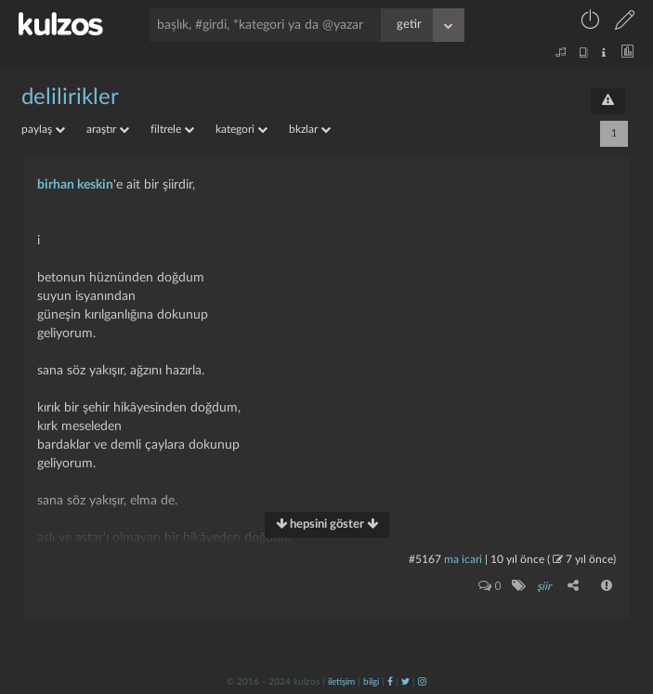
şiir (544, 586)
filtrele (172, 129)
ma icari (463, 559)
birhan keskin (75, 184)
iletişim (341, 682)
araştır (107, 129)
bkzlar (310, 129)
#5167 (425, 559)
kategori (241, 129)
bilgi (371, 682)
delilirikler (70, 97)
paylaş (43, 129)
